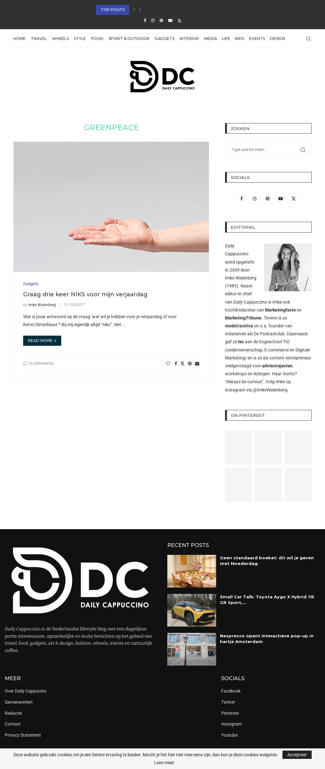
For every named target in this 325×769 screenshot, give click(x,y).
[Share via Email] (197, 363)
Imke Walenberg (42, 305)
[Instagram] (153, 20)
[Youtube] (170, 20)
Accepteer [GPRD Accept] (297, 754)
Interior (189, 38)
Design (277, 38)
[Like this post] (168, 363)
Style (80, 38)
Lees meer (164, 762)
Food (97, 38)
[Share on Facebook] (176, 363)
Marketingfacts (280, 309)
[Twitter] (179, 20)
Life (226, 38)
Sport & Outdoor (129, 38)
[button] (134, 10)
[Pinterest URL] (238, 447)
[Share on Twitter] (182, 363)
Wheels (60, 38)
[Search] (308, 39)
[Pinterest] (161, 20)
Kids (239, 38)
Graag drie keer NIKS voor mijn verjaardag (85, 294)
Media (210, 38)
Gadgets (165, 38)
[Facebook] (145, 20)
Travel (39, 38)
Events (257, 38)
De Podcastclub (269, 333)
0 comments (38, 363)
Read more (42, 340)
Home (19, 38)
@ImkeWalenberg (270, 389)
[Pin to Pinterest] (190, 363)
